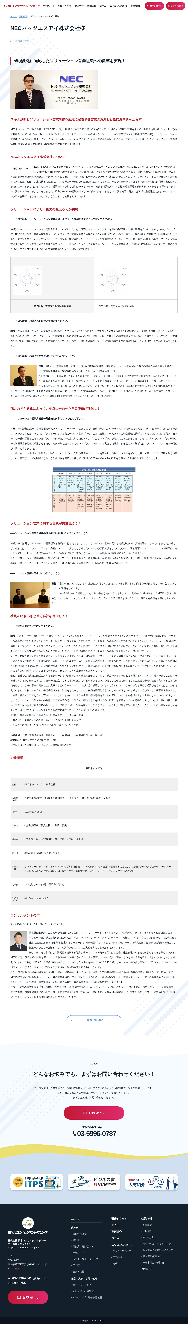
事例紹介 (91, 6)
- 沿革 (114, 1263)
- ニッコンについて (121, 1251)
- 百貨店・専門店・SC (83, 1246)
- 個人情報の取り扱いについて (157, 1250)
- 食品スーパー (79, 1253)
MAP (17, 1268)
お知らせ (146, 1269)
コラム (102, 6)
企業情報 (135, 6)
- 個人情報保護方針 (151, 1256)
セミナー (79, 6)
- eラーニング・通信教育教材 (86, 1297)
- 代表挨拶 (116, 1257)
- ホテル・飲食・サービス (84, 1259)
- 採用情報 (146, 1231)
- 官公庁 (75, 1265)
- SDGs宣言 (147, 1237)
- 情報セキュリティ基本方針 (156, 1243)
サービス (47, 6)
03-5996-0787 (96, 1133)
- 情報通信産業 (79, 1234)
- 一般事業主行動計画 (152, 1262)
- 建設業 (75, 1240)
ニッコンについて (119, 6)
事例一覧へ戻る (95, 1020)
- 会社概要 (146, 1225)
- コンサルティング (81, 1285)
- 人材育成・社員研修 (82, 1291)
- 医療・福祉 (77, 1271)
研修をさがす (64, 6)
